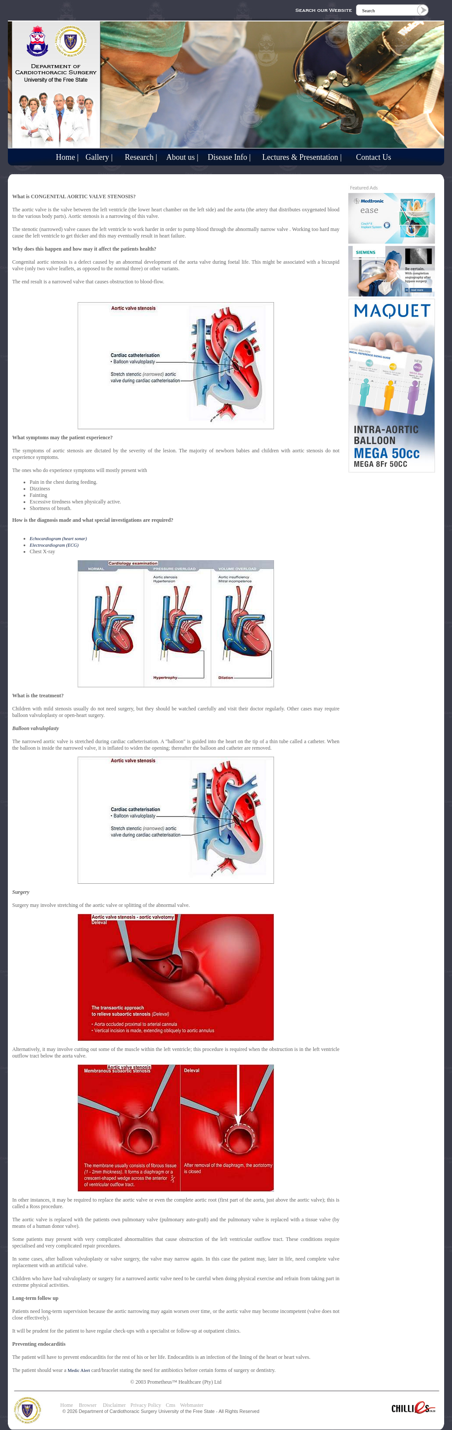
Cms (170, 1405)
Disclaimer (114, 1405)
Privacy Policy (145, 1405)
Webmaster (192, 1405)
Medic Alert (79, 1370)
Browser (90, 1405)
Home (66, 1405)
